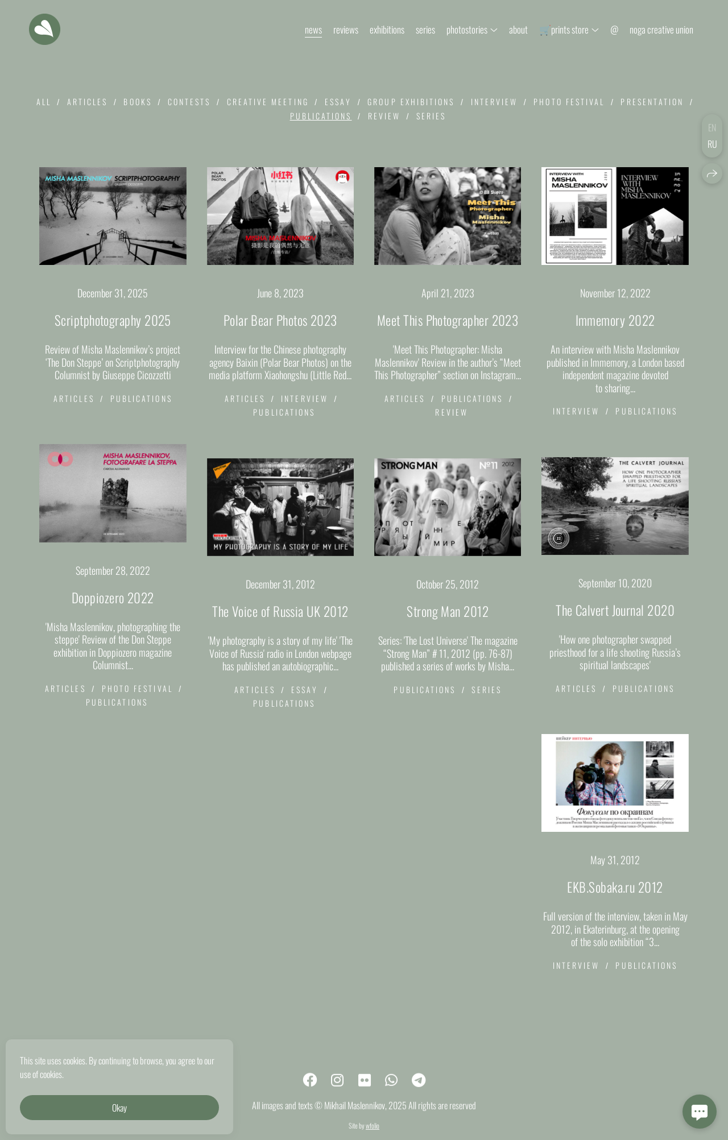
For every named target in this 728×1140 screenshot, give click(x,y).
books (137, 101)
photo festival (569, 101)
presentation (652, 101)
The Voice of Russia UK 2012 (280, 611)
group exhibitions (410, 101)
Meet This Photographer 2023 (447, 320)
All (43, 101)
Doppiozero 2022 (113, 597)
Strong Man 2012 (448, 611)
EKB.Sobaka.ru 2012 (615, 887)
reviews (345, 29)
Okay (119, 1107)
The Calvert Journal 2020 (615, 610)
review (384, 116)
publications (321, 116)
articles (87, 101)
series (425, 29)
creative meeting (268, 101)
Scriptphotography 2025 (113, 320)
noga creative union (661, 29)
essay (338, 101)
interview (494, 101)
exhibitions (387, 29)
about (518, 29)
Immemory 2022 (615, 320)
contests (189, 101)
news (313, 29)
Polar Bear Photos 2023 (280, 320)
